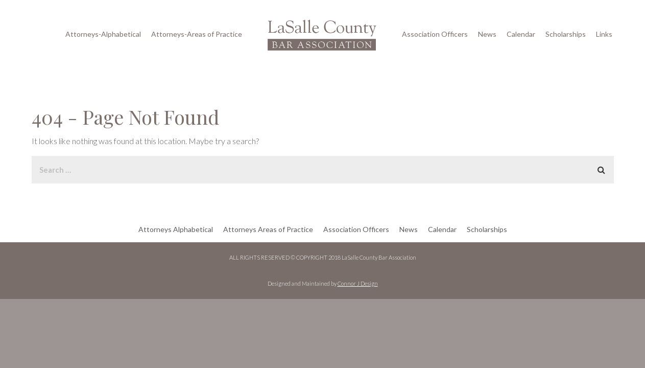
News (487, 34)
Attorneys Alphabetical (175, 229)
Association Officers (435, 34)
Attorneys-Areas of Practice (196, 34)
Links (604, 34)
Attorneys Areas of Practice (268, 229)
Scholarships (565, 34)
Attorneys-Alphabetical (103, 34)
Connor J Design (358, 283)
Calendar (521, 34)
